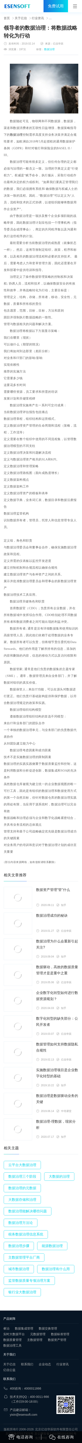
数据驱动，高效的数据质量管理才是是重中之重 (57, 970)
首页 (7, 18)
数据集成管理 (24, 1328)
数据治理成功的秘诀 (52, 915)
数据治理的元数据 (22, 1188)
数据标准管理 (60, 1334)
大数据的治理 (59, 1176)
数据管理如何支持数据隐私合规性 (57, 1047)
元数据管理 (37, 1334)
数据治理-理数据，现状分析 (56, 1124)
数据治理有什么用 (56, 1269)
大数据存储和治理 (22, 1199)
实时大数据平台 (14, 1334)
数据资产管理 (57, 1340)
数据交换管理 (48, 1328)
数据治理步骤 (18, 1246)
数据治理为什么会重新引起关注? (57, 944)
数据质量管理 (12, 1340)
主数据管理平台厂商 (24, 1257)
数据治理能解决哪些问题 (27, 1211)
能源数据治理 (52, 1246)
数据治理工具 (12, 1345)
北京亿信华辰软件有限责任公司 (56, 1429)
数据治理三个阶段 (22, 1176)
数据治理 (49, 49)
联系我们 (27, 1364)
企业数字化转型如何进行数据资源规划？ (57, 996)
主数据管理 (34, 1340)
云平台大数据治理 (22, 1165)
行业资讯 (38, 18)
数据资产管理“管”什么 (53, 890)
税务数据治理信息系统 (25, 1234)
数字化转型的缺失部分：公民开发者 (57, 1021)
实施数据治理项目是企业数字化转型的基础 (57, 1073)
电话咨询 (20, 1437)
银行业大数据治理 (22, 1292)
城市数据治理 (18, 1269)
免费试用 (56, 6)
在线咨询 (61, 1437)
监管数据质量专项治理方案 (29, 1280)
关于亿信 (21, 18)
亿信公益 (9, 1370)
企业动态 (45, 1364)
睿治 (6, 1328)
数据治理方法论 (20, 1223)
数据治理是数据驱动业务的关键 (57, 1099)
